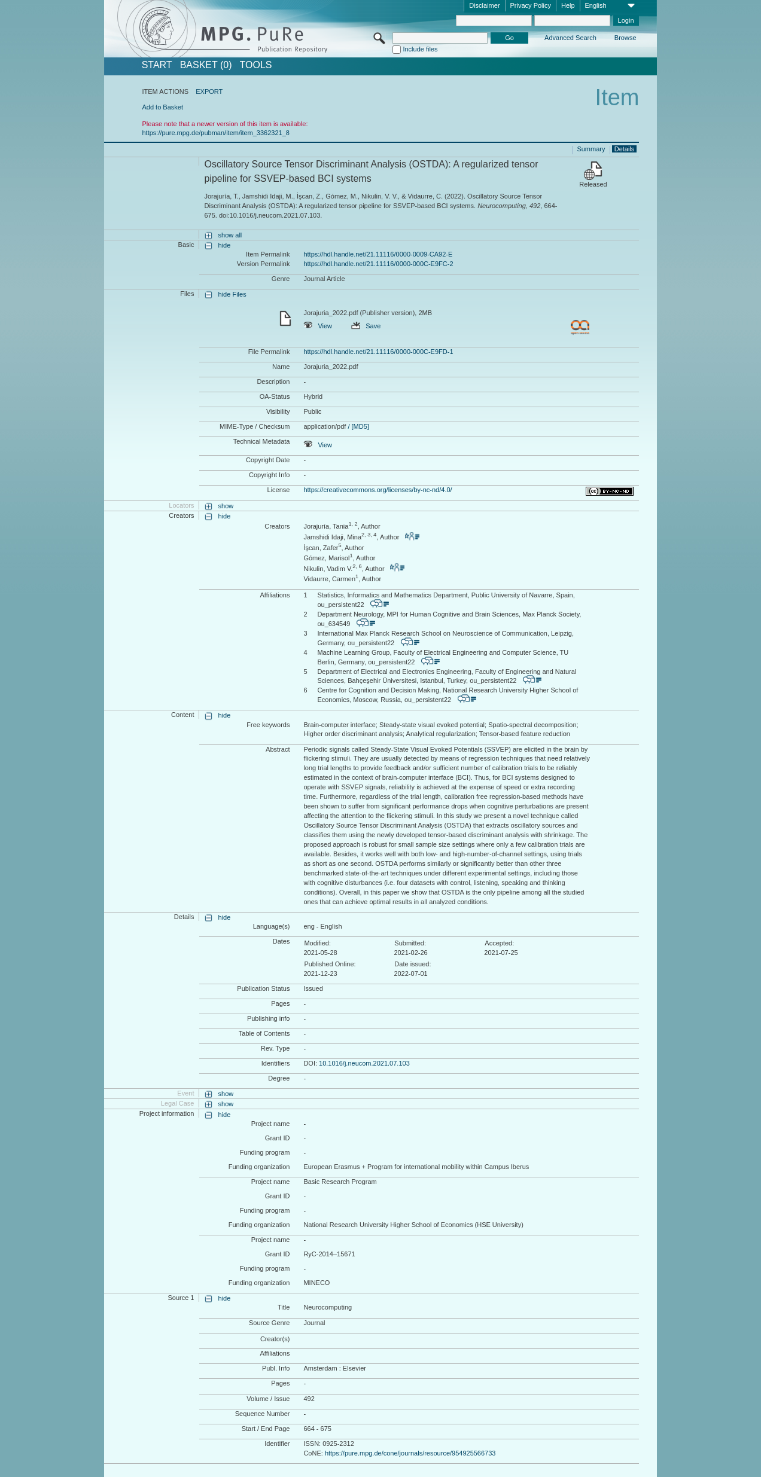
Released (593, 184)
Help (568, 5)
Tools (256, 65)
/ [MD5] (357, 426)
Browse (625, 37)
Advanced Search (570, 37)
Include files (420, 49)
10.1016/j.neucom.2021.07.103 (364, 1063)
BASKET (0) (206, 65)
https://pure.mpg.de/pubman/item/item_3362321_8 (215, 132)
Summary (591, 148)
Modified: (317, 943)
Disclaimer (484, 5)
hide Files (232, 294)
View (317, 325)
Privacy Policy (530, 5)
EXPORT (209, 91)
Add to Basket (162, 107)
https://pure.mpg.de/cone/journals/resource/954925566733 (410, 1453)
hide (224, 245)
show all (230, 235)
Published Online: (329, 964)
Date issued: (412, 964)
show (226, 505)
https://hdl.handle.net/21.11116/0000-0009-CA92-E (377, 254)
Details (624, 148)
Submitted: (410, 943)
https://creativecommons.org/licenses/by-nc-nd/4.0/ (377, 489)
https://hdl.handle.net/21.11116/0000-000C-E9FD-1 (378, 351)
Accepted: (499, 943)
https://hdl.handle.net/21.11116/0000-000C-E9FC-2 (378, 263)
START (157, 65)
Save (365, 325)
